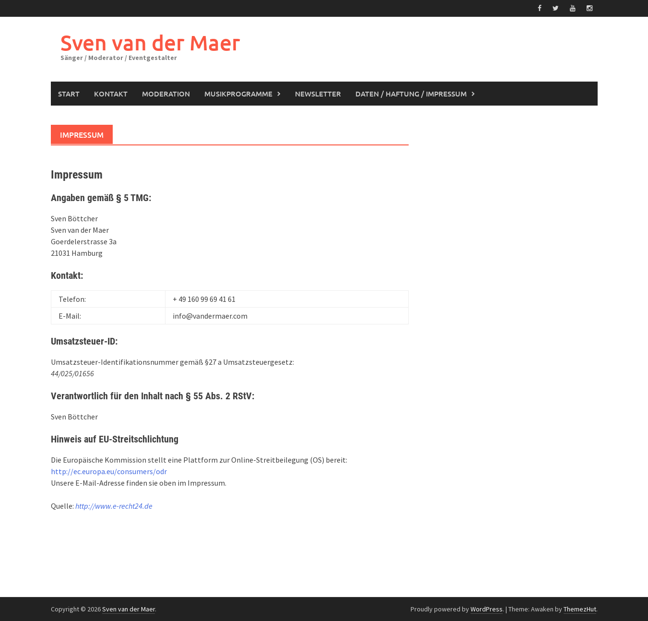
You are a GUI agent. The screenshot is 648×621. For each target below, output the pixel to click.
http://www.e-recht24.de (114, 506)
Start (69, 93)
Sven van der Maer (150, 42)
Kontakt (111, 93)
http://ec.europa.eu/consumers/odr (109, 471)
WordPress (487, 609)
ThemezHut (580, 609)
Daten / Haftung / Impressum (411, 93)
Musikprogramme (238, 93)
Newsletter (318, 93)
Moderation (166, 93)
